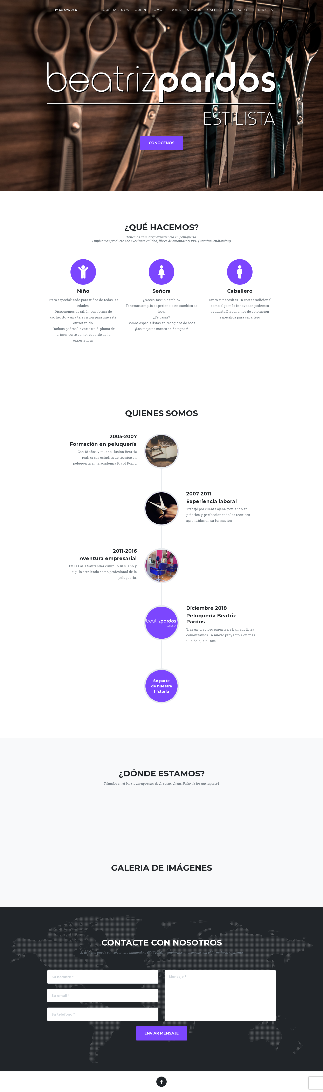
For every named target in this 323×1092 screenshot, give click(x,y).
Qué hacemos (116, 11)
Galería (214, 11)
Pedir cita (263, 11)
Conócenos (161, 143)
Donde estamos (186, 11)
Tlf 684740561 (66, 11)
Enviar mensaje (161, 1033)
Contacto (237, 11)
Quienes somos (150, 11)
